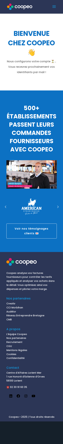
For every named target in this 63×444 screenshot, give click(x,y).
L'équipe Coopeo (16, 334)
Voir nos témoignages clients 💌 (31, 231)
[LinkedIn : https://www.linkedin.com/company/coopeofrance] (11, 397)
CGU (9, 346)
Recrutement (14, 342)
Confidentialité (15, 358)
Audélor (11, 311)
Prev (5, 206)
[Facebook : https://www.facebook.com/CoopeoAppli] (18, 397)
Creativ (10, 303)
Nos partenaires (16, 338)
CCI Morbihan (14, 307)
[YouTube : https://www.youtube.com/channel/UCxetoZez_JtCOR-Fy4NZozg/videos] (33, 397)
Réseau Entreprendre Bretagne (25, 315)
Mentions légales (16, 350)
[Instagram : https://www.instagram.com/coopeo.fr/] (26, 397)
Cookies (11, 354)
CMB (9, 319)
